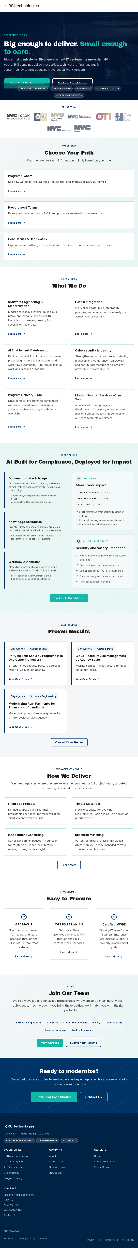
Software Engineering (16, 1156)
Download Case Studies (53, 1099)
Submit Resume (102, 1167)
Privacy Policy (94, 1240)
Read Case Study (21, 679)
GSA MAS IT (83, 89)
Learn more (16, 334)
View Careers (50, 1044)
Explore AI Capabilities (69, 602)
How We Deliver (57, 1167)
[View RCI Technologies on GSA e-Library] (13, 1231)
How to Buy (55, 1172)
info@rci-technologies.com (19, 1194)
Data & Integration (14, 1161)
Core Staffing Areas (105, 1161)
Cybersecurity (11, 1172)
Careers (98, 1156)
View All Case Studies (69, 742)
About (52, 1156)
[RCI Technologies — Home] (22, 6)
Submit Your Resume (83, 1044)
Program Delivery (13, 1178)
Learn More (69, 865)
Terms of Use (111, 1240)
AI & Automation (13, 1167)
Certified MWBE (61, 89)
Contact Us (93, 1099)
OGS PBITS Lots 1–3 (107, 89)
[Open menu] (130, 6)
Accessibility (128, 1240)
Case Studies (56, 1161)
